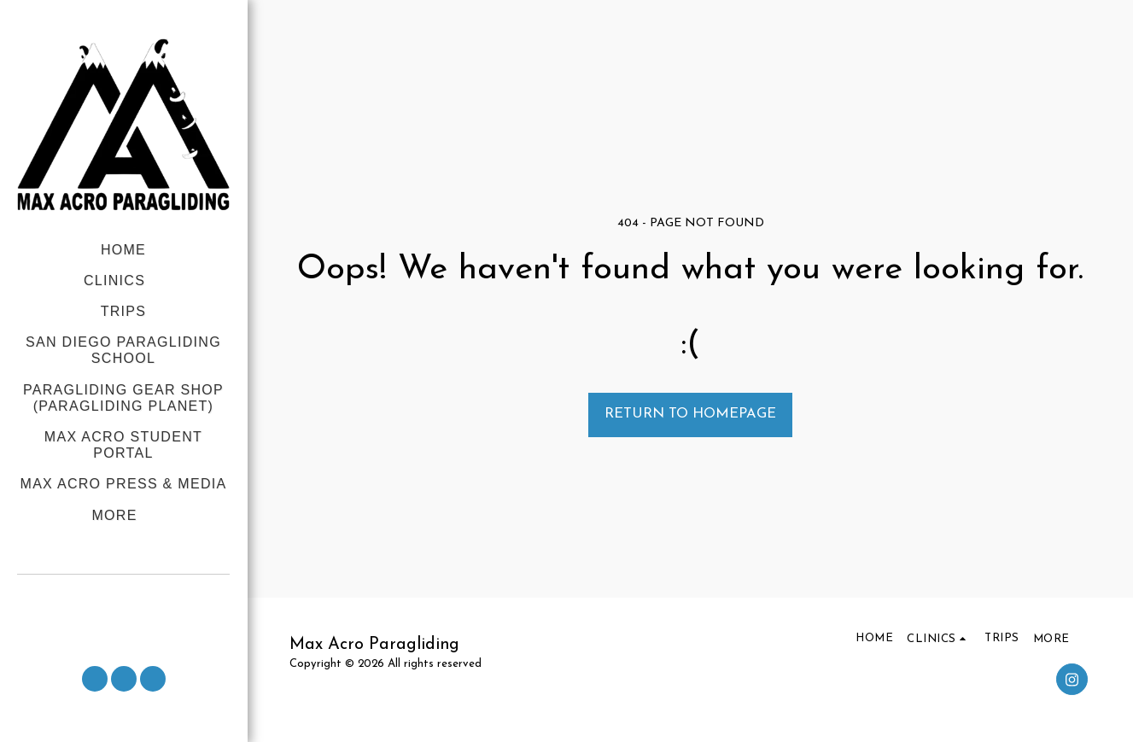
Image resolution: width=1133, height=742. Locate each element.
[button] (123, 597)
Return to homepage (690, 414)
